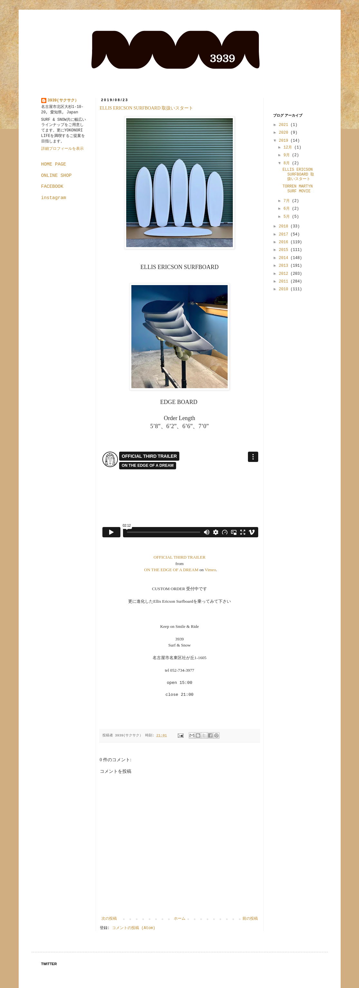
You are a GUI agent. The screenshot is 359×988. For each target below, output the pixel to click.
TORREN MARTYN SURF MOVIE (297, 188)
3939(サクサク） (63, 100)
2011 (284, 281)
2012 (284, 274)
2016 (284, 242)
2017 (284, 234)
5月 (287, 217)
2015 (284, 250)
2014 (284, 258)
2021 (284, 125)
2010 (284, 289)
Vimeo (210, 569)
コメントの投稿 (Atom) (133, 928)
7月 (287, 201)
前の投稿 (250, 918)
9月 (287, 155)
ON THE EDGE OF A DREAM (171, 569)
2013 (284, 266)
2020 (284, 132)
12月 (288, 147)
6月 (287, 208)
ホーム (179, 918)
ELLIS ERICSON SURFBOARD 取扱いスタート (147, 108)
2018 (284, 226)
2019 (284, 141)
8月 (287, 163)
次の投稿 (109, 918)
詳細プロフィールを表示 (62, 149)
